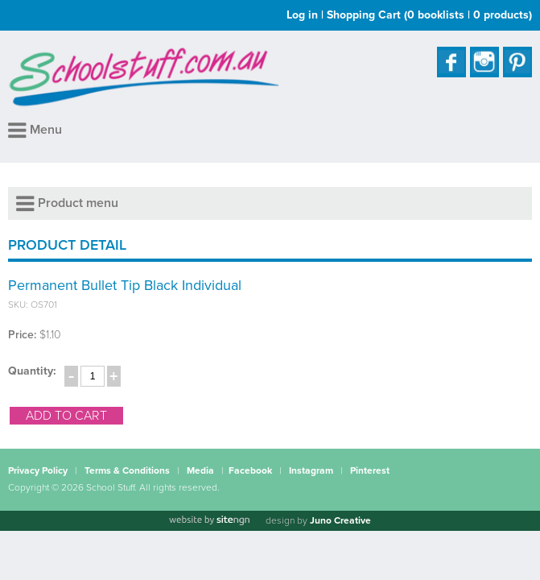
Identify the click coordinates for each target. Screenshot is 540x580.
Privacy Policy (38, 470)
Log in (302, 15)
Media (200, 470)
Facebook (250, 470)
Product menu (67, 203)
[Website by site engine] (209, 520)
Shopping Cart (429, 15)
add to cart (66, 416)
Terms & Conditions (127, 470)
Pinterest (370, 470)
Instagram (311, 470)
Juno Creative (340, 520)
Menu (35, 130)
